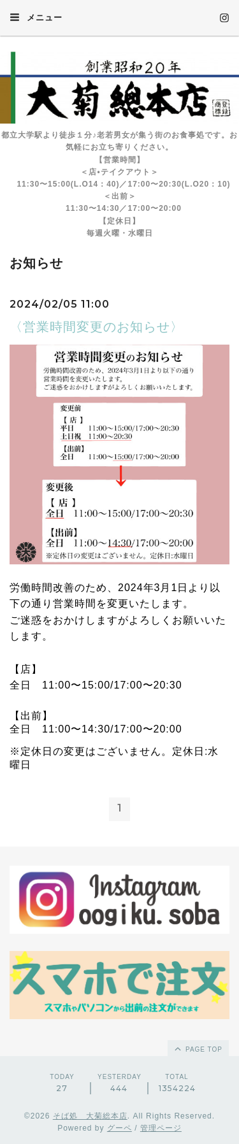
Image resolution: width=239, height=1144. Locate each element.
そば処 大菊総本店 (90, 1116)
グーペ (119, 1128)
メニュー (36, 17)
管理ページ (161, 1128)
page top (197, 1048)
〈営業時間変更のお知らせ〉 (97, 326)
